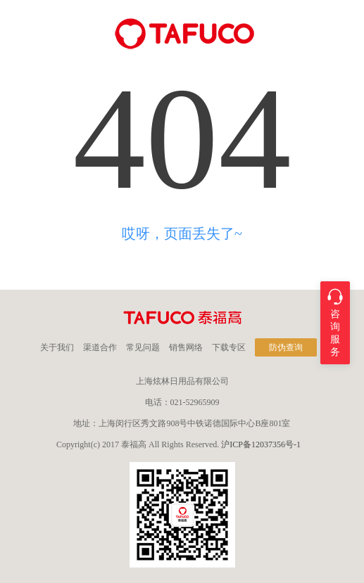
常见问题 (143, 347)
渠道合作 (100, 347)
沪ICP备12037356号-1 (261, 444)
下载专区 (229, 347)
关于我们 (57, 347)
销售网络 (186, 347)
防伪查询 (286, 347)
